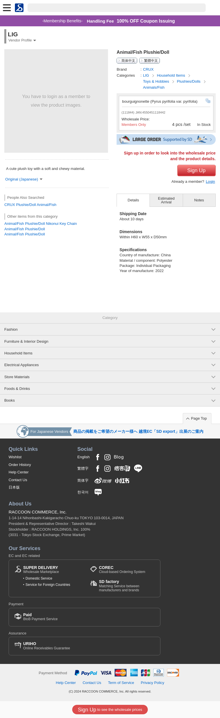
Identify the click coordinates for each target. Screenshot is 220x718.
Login (210, 181)
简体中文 (128, 61)
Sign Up (196, 170)
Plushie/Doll (26, 205)
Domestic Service (38, 578)
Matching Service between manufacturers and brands (126, 585)
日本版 (14, 487)
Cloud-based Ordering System (122, 569)
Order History (20, 465)
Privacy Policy (152, 683)
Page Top (199, 418)
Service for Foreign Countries (47, 585)
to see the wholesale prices (110, 710)
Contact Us (18, 480)
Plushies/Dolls (189, 81)
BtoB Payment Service (40, 616)
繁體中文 (151, 61)
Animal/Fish (46, 205)
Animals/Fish (153, 87)
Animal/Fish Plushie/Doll (24, 229)
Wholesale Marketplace (41, 569)
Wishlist (15, 457)
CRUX (9, 205)
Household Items (171, 75)
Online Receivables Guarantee (46, 645)
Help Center (19, 472)
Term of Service (121, 683)
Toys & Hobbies (156, 81)
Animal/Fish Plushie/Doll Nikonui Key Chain (40, 223)
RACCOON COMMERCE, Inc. (38, 511)
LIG (146, 75)
